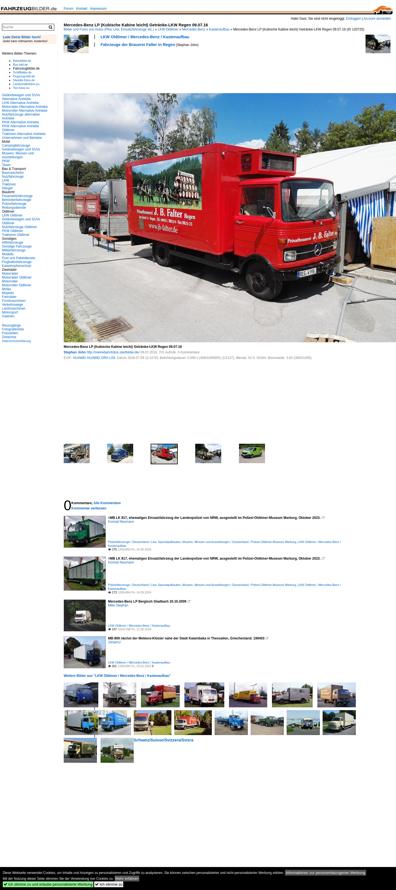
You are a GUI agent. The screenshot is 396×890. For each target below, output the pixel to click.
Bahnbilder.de (22, 60)
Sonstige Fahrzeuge (17, 246)
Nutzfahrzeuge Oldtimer (19, 227)
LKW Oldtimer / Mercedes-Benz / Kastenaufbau (145, 37)
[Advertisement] (164, 69)
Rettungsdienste (14, 208)
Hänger (7, 188)
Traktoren (9, 184)
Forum (68, 9)
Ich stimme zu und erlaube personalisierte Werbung (48, 884)
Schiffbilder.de (22, 72)
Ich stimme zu (108, 884)
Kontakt (82, 9)
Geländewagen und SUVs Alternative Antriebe (21, 97)
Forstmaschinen (13, 301)
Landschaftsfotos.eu (26, 84)
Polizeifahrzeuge (14, 204)
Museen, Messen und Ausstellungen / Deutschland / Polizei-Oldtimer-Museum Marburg (239, 542)
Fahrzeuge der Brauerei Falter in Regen (138, 44)
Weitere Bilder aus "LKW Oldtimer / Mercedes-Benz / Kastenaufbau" (117, 676)
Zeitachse (9, 337)
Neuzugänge (11, 325)
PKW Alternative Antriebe (20, 122)
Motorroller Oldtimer (16, 285)
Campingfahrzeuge (16, 145)
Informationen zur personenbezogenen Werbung (325, 873)
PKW (5, 161)
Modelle (8, 254)
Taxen (6, 165)
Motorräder (10, 274)
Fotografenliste (13, 329)
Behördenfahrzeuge (16, 200)
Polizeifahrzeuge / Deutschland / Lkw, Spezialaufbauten (144, 542)
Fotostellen (10, 333)
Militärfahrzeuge (13, 250)
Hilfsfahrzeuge (12, 242)
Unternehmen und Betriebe (22, 138)
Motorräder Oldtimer (17, 277)
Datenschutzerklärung (16, 341)
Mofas (6, 289)
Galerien (8, 316)
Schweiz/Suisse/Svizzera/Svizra (163, 740)
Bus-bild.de (20, 64)
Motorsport (10, 312)
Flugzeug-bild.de (24, 76)
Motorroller (10, 281)
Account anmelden (377, 19)
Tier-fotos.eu (21, 88)
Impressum (98, 9)
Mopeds (8, 293)
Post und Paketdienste (18, 258)
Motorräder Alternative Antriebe (25, 107)
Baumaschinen (13, 173)
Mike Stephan (118, 605)
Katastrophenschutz (16, 266)
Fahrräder (9, 297)
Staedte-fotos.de (24, 80)
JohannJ (114, 642)
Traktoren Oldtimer (16, 235)
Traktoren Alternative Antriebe (24, 134)
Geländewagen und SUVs (21, 149)
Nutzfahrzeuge (13, 176)
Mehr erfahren (127, 878)
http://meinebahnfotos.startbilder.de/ (113, 352)
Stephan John (75, 352)
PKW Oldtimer (12, 231)
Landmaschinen (13, 308)
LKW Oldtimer (168, 29)
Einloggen (353, 19)
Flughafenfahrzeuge (17, 262)
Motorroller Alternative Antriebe (24, 111)
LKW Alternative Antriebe (20, 103)
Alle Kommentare (107, 503)
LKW (5, 180)
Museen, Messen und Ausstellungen (18, 155)
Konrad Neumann (121, 522)
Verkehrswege (12, 305)
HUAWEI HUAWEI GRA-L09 (94, 358)
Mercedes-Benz (193, 29)
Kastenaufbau (219, 29)
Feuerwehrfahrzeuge (17, 196)
